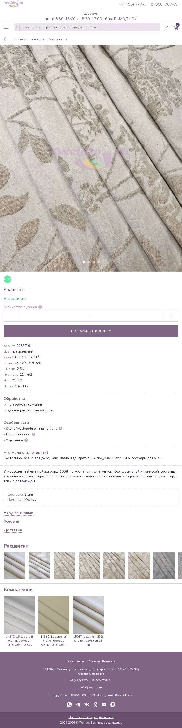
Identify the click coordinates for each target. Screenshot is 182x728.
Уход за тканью (18, 513)
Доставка (13, 530)
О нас (70, 661)
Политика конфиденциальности (91, 717)
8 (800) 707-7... (164, 4)
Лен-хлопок (58, 39)
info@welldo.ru (91, 687)
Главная (17, 39)
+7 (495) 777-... (132, 4)
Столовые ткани (36, 39)
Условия (11, 521)
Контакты (109, 661)
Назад (6, 39)
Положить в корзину (91, 331)
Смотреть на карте (91, 674)
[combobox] (87, 27)
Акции (81, 661)
